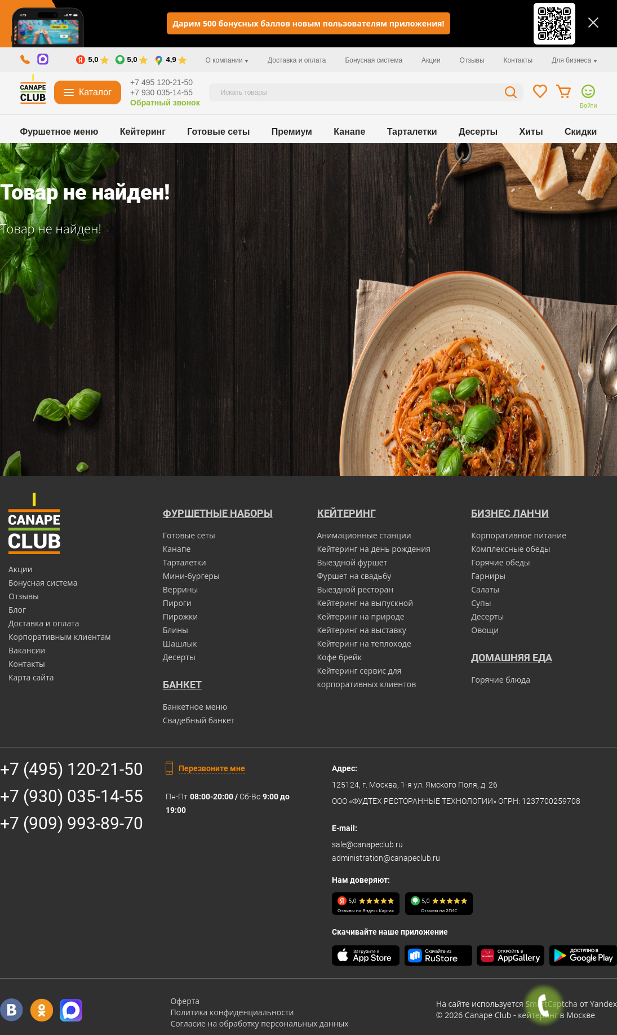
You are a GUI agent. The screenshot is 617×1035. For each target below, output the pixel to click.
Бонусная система (373, 60)
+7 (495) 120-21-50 (71, 769)
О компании (227, 60)
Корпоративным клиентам (59, 636)
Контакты (517, 60)
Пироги (177, 603)
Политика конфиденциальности (232, 1012)
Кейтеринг (143, 131)
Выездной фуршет (352, 562)
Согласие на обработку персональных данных (259, 1023)
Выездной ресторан (355, 589)
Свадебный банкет (199, 720)
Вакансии (26, 650)
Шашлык (180, 643)
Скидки (581, 131)
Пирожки (180, 616)
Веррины (180, 589)
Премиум (292, 131)
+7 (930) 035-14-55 (71, 796)
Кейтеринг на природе (361, 616)
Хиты (531, 131)
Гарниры (488, 575)
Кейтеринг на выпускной (365, 603)
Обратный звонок (165, 102)
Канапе (349, 131)
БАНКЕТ (182, 685)
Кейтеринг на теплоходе (364, 643)
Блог (17, 609)
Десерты (478, 131)
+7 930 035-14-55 (161, 92)
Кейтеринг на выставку (361, 630)
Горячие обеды (500, 562)
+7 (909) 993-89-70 (71, 823)
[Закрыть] (593, 22)
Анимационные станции (364, 535)
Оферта (184, 1001)
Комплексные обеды (510, 548)
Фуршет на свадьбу (354, 575)
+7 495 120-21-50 (161, 82)
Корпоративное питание (518, 535)
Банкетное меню (195, 706)
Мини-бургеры (191, 575)
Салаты (485, 589)
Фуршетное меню (59, 131)
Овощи (485, 630)
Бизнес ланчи (510, 513)
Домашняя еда (511, 658)
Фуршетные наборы (218, 513)
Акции (431, 60)
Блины (175, 630)
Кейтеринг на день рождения (373, 548)
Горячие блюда (500, 679)
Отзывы (472, 60)
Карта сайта (31, 677)
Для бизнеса (574, 60)
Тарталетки (412, 131)
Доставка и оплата (297, 60)
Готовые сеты (218, 131)
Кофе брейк (339, 657)
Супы (481, 603)
